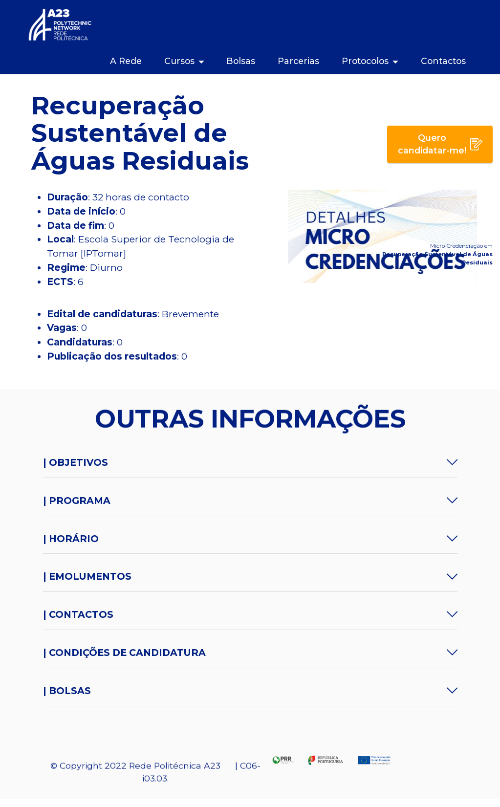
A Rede (126, 61)
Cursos (179, 61)
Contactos (443, 61)
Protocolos (365, 61)
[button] (250, 463)
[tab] (250, 463)
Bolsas (240, 61)
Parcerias (298, 61)
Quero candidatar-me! (440, 143)
